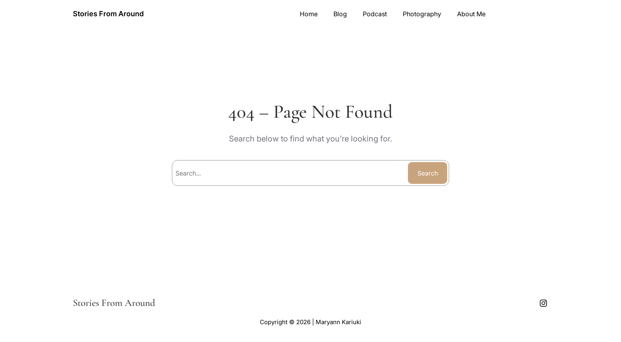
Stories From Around (108, 14)
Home (309, 14)
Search (427, 173)
